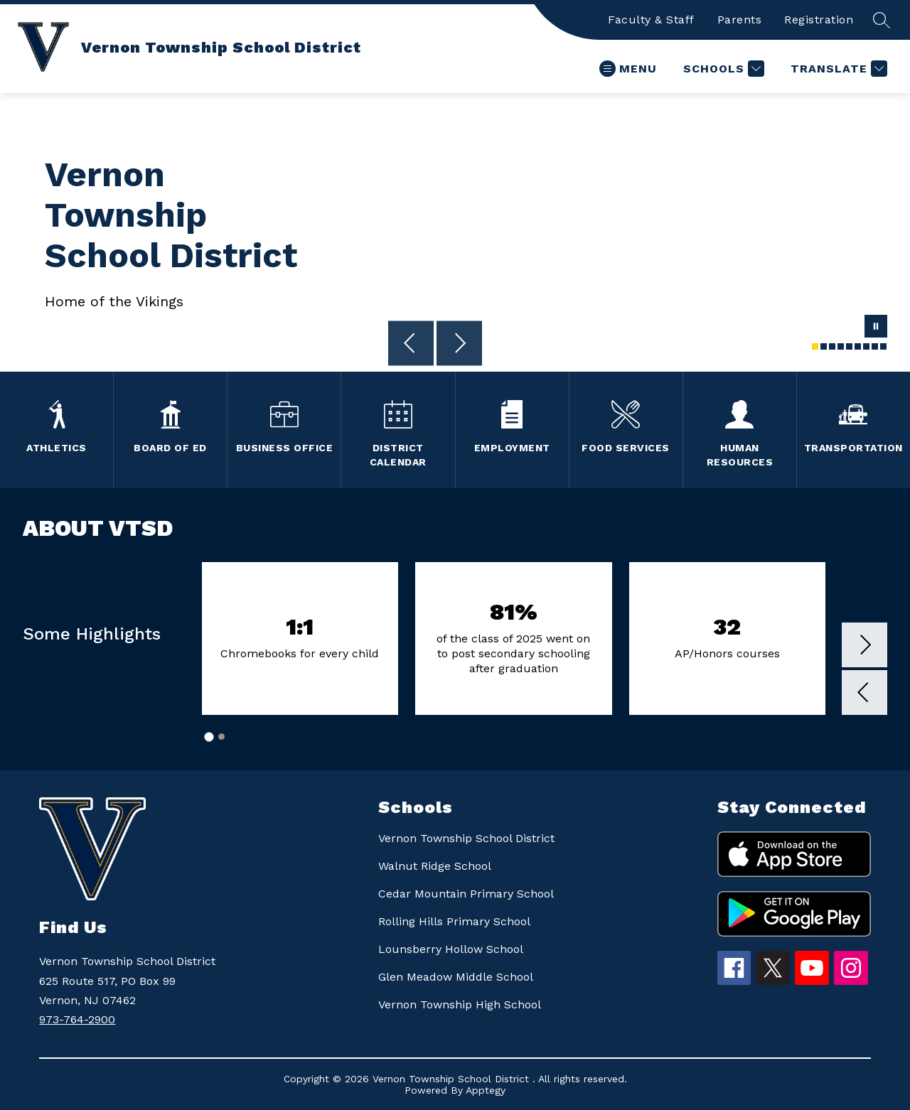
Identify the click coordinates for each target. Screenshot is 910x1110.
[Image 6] (858, 346)
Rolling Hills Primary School (454, 921)
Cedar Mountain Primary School (466, 893)
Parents (739, 19)
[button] (864, 694)
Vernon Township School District (466, 838)
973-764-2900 (77, 1019)
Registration (818, 19)
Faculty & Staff (651, 19)
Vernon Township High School (459, 1004)
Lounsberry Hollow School (450, 949)
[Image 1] (815, 346)
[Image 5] (849, 346)
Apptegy (485, 1090)
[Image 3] (832, 346)
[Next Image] (459, 344)
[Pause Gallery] (875, 327)
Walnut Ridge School (434, 866)
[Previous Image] (411, 344)
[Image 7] (866, 346)
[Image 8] (875, 346)
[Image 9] (883, 346)
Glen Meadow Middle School (455, 977)
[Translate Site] (837, 68)
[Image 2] (823, 346)
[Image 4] (840, 346)
